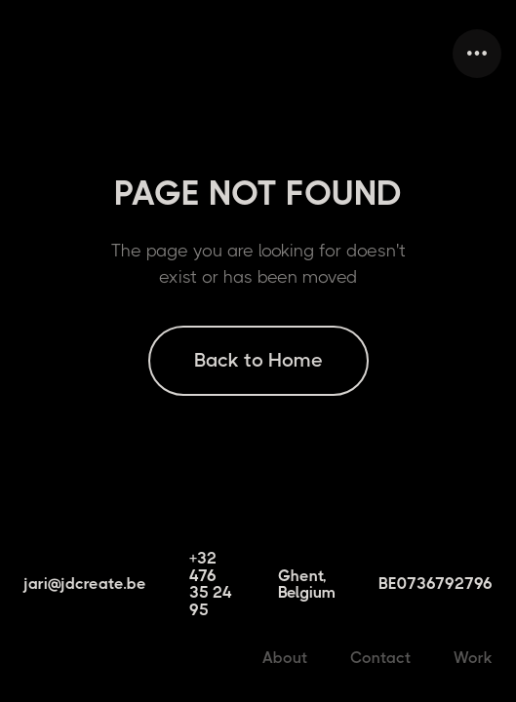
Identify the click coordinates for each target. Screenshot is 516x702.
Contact (380, 657)
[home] (19, 54)
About (284, 657)
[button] (477, 53)
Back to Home (258, 360)
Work (473, 657)
